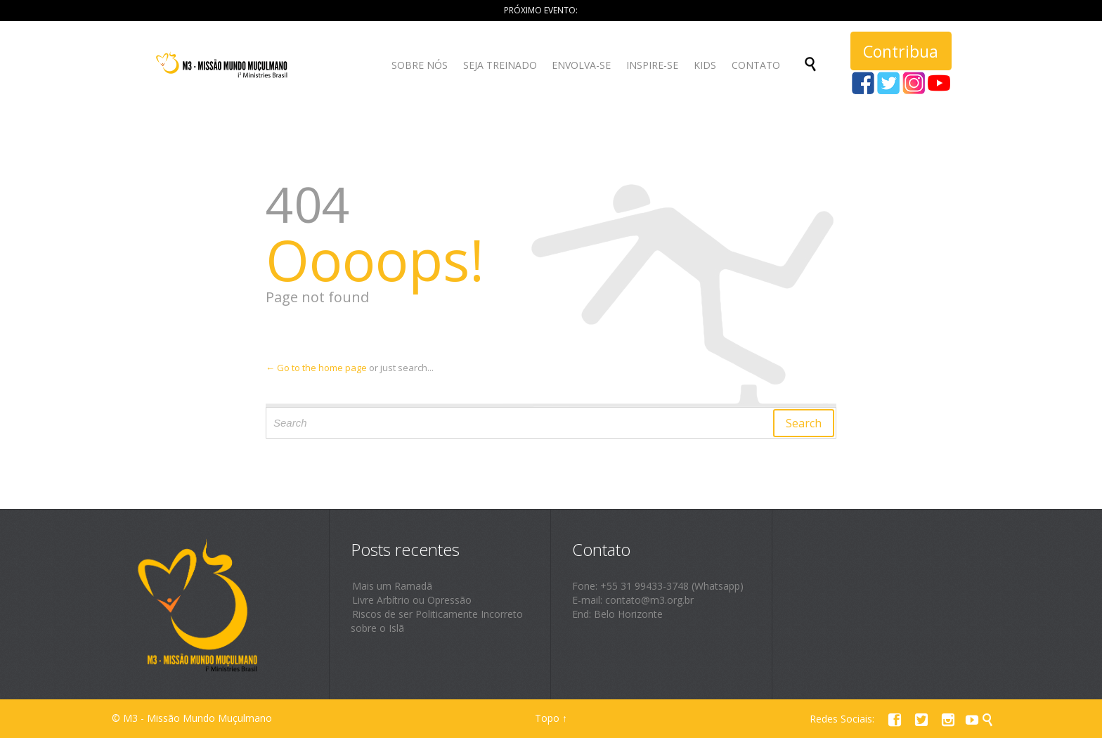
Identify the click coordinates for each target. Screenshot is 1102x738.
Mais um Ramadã (392, 586)
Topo (547, 718)
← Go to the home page (316, 367)
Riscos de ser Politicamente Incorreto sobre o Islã (437, 621)
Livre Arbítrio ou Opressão (412, 600)
